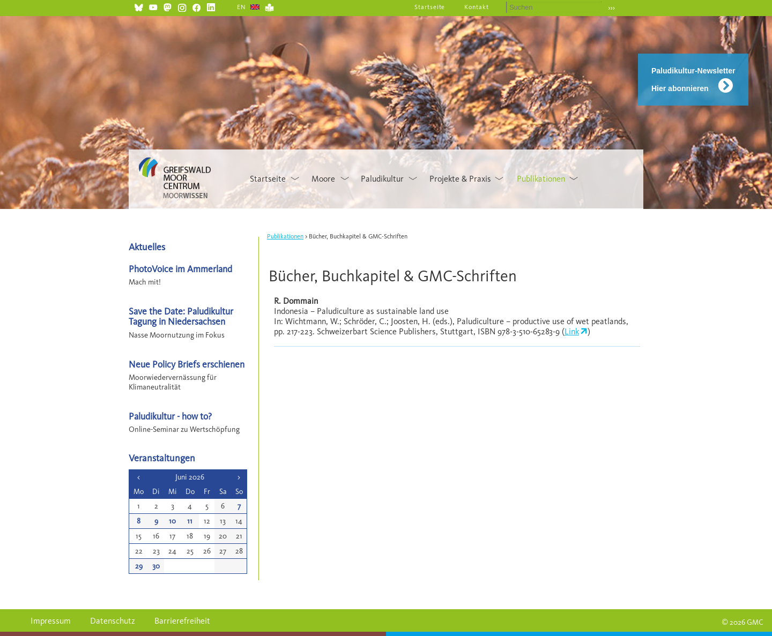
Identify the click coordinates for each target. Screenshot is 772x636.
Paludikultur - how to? (170, 416)
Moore (323, 179)
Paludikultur (382, 179)
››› (611, 8)
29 (139, 566)
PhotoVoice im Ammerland (180, 268)
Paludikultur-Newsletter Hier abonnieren (693, 79)
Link (572, 331)
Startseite (430, 7)
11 (189, 521)
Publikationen (541, 179)
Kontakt (476, 7)
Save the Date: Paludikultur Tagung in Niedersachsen (181, 316)
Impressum (51, 621)
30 (156, 566)
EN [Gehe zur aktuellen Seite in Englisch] (241, 7)
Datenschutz (112, 621)
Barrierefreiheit (182, 621)
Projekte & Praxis (460, 179)
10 (172, 521)
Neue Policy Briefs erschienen (186, 364)
